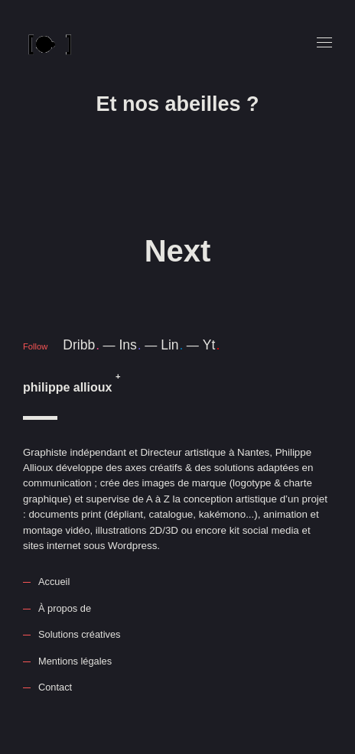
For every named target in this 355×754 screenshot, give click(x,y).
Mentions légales (75, 661)
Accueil (54, 581)
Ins (130, 345)
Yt (211, 345)
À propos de (64, 608)
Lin (172, 345)
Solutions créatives (79, 634)
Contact (55, 687)
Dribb (81, 345)
